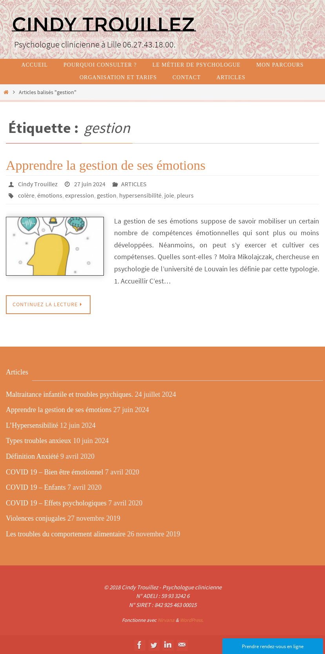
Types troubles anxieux (38, 440)
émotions (49, 195)
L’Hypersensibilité (32, 425)
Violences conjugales (35, 518)
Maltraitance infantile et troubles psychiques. (69, 394)
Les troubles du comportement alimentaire (65, 533)
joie (169, 195)
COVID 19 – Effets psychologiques (56, 502)
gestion (106, 195)
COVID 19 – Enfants (35, 486)
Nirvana (166, 619)
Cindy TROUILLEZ (103, 24)
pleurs (185, 195)
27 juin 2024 (89, 184)
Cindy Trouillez (38, 184)
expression (79, 195)
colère (26, 195)
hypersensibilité (140, 195)
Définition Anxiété (32, 456)
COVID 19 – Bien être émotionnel (54, 471)
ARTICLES (134, 184)
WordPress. (191, 619)
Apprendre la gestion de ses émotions (105, 165)
